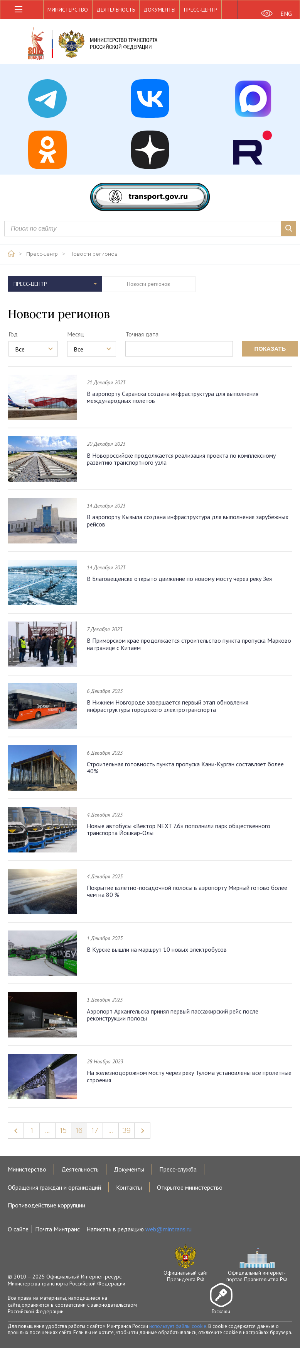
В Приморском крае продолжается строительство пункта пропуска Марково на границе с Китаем (189, 644)
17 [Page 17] (94, 1130)
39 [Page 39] (126, 1130)
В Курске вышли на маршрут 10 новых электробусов (157, 949)
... (47, 1130)
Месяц (75, 334)
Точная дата (141, 334)
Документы (159, 9)
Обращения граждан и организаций (54, 1187)
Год (13, 334)
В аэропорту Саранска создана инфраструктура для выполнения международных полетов (172, 397)
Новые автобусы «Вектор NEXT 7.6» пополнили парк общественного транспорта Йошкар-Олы (178, 829)
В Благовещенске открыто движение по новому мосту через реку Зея (179, 578)
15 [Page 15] (63, 1130)
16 (79, 1130)
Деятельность (115, 9)
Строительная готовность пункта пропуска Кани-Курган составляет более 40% (185, 767)
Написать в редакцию (139, 1229)
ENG (286, 13)
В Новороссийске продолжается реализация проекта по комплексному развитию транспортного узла (181, 459)
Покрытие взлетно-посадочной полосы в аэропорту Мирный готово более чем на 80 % (187, 891)
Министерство (67, 9)
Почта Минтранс (57, 1229)
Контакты (129, 1187)
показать (270, 348)
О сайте (18, 1229)
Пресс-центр (200, 9)
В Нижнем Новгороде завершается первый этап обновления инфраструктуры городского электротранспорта (167, 705)
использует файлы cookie (177, 1326)
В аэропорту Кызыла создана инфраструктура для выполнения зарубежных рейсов (187, 520)
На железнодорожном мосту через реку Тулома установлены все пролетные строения (189, 1076)
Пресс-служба (178, 1169)
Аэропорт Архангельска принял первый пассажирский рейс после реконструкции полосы (172, 1014)
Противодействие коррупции (46, 1205)
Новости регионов (93, 254)
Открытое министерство (189, 1187)
